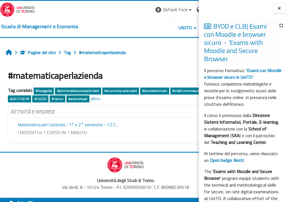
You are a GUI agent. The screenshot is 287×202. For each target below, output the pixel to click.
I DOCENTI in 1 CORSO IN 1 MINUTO (52, 132)
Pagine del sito (38, 52)
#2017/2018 (89, 99)
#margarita (44, 90)
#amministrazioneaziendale (78, 90)
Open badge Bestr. (227, 160)
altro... (165, 98)
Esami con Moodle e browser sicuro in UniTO (242, 74)
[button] (121, 9)
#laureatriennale (154, 90)
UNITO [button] (133, 27)
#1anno (127, 99)
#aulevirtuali (147, 99)
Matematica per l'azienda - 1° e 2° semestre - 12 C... (68, 124)
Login (189, 9)
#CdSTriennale (63, 99)
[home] (39, 27)
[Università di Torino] (17, 9)
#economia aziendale (120, 90)
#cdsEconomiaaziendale (28, 99)
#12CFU (110, 99)
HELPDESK (165, 27)
